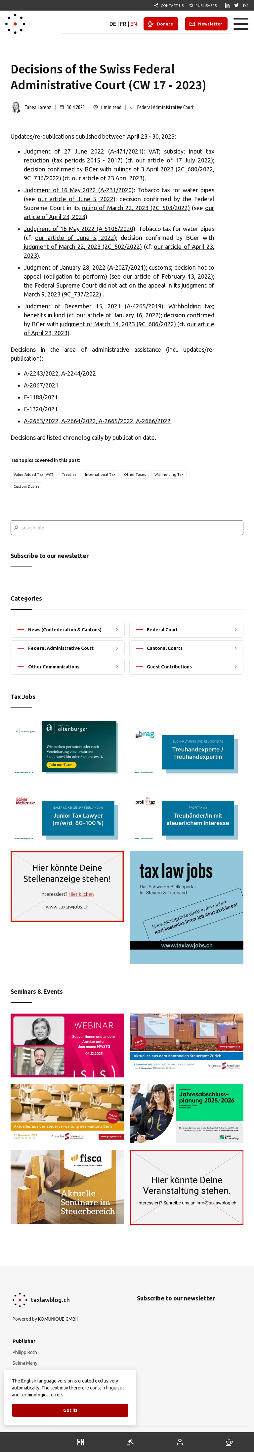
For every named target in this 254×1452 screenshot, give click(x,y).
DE (112, 24)
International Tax (100, 474)
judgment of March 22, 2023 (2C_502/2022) (83, 246)
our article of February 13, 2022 (167, 276)
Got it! (70, 1410)
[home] (15, 24)
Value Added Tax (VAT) (33, 474)
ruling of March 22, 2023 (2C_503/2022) (136, 207)
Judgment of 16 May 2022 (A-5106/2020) (79, 228)
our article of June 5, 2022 (75, 199)
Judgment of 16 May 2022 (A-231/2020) (79, 190)
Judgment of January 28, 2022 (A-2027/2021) (85, 267)
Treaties (69, 474)
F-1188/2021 (41, 397)
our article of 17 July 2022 (173, 160)
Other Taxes (135, 474)
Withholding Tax (169, 474)
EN (133, 24)
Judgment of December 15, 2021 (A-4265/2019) (93, 306)
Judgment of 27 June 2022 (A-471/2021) (84, 151)
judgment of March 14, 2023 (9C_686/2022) (118, 324)
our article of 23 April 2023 (107, 178)
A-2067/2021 (41, 385)
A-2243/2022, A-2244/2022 (60, 373)
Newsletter (210, 24)
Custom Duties (26, 486)
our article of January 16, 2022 (117, 315)
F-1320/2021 (41, 409)
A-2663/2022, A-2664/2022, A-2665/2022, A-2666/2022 (97, 421)
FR (123, 24)
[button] (241, 24)
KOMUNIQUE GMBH (58, 1319)
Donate (165, 24)
